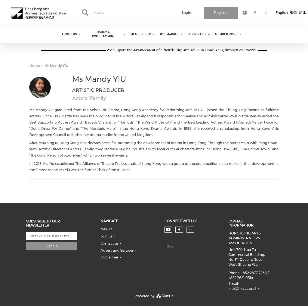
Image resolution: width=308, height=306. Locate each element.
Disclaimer (109, 257)
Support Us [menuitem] (197, 34)
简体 (302, 13)
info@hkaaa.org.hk (243, 289)
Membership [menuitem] (140, 34)
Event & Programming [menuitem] (104, 34)
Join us (106, 236)
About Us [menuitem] (69, 34)
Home (34, 66)
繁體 (293, 13)
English (281, 13)
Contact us (109, 243)
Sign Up (52, 246)
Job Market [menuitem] (169, 34)
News (105, 229)
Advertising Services (117, 250)
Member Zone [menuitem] (226, 34)
